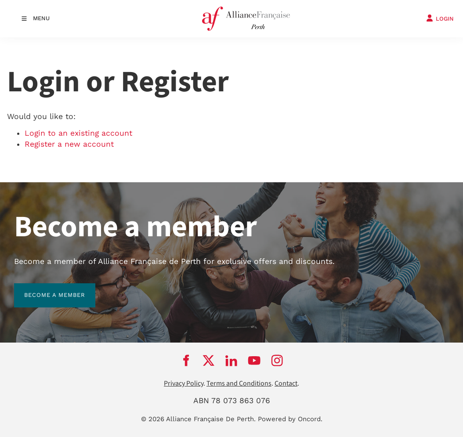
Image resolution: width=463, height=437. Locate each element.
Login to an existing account (78, 133)
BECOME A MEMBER (44, 288)
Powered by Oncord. (290, 419)
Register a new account (69, 144)
